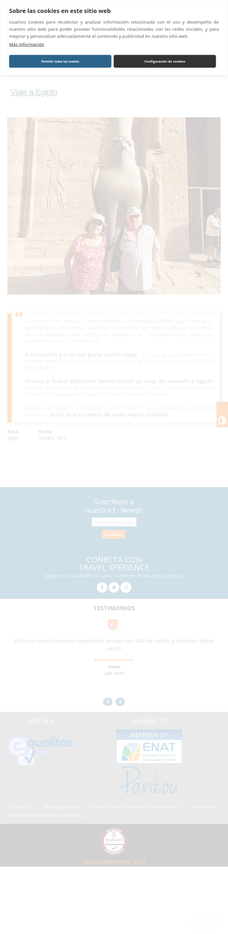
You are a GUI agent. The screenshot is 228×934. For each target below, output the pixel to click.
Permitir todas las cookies (60, 61)
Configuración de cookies (164, 61)
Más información (26, 44)
